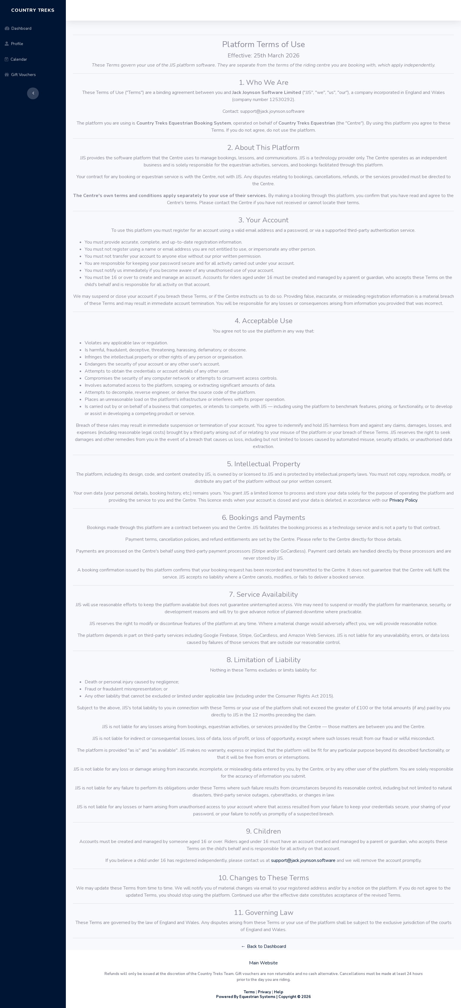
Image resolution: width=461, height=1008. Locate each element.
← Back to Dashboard (263, 946)
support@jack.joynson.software (303, 860)
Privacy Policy (403, 500)
